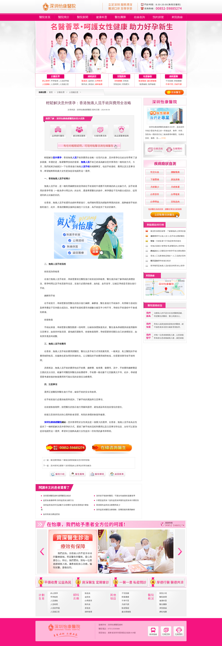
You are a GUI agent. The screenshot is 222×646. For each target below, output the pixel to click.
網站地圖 (163, 612)
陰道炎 (87, 593)
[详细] (163, 138)
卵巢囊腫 (178, 81)
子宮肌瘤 (169, 81)
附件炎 (84, 84)
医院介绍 (163, 593)
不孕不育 (125, 601)
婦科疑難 (173, 76)
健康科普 (101, 17)
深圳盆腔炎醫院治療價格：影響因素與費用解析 (115, 510)
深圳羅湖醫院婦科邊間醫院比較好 (57, 496)
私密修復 (147, 76)
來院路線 (177, 17)
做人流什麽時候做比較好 (160, 261)
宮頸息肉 (117, 84)
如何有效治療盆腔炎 (51, 514)
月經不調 (125, 604)
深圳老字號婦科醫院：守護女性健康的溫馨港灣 (115, 496)
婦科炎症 (92, 76)
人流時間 (54, 84)
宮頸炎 (126, 81)
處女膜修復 (126, 612)
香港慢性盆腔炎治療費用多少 (108, 505)
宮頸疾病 (121, 76)
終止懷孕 (54, 593)
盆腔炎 (91, 81)
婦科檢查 (88, 612)
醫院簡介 (63, 17)
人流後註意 (64, 84)
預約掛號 (158, 17)
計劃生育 (55, 76)
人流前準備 (64, 81)
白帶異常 (88, 601)
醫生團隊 (120, 17)
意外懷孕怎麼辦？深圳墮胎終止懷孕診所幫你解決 (71, 466)
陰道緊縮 (125, 608)
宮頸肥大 (126, 84)
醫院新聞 (82, 17)
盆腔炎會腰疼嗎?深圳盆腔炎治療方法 (58, 500)
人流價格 (54, 601)
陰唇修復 (143, 84)
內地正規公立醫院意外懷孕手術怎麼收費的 (168, 251)
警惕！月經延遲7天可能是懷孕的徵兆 (165, 241)
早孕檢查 (54, 81)
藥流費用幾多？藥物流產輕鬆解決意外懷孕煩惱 (70, 460)
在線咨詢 (139, 17)
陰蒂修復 (152, 84)
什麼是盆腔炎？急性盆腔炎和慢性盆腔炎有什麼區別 (117, 500)
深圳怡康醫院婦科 (115, 625)
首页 (51, 92)
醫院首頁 (44, 17)
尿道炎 (91, 84)
